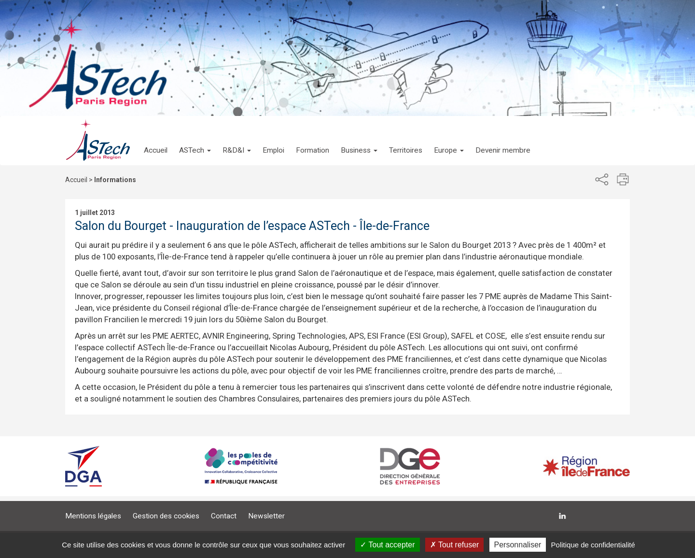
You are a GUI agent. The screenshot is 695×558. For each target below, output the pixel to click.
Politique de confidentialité (593, 545)
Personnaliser (518, 545)
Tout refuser (454, 545)
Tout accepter (387, 545)
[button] (195, 140)
